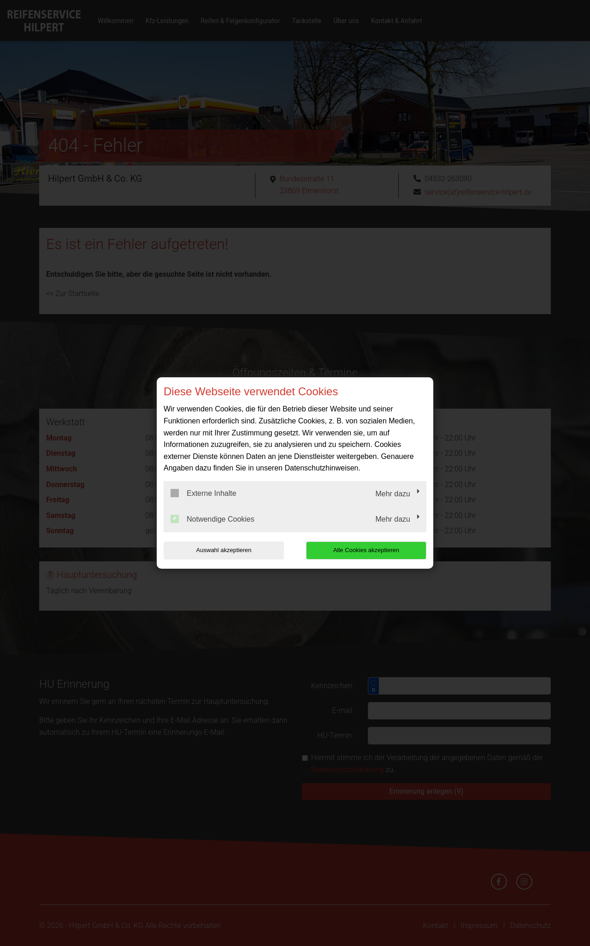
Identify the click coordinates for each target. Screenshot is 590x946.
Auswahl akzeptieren (222, 550)
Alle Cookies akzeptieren (367, 550)
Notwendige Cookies (212, 519)
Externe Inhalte (203, 493)
